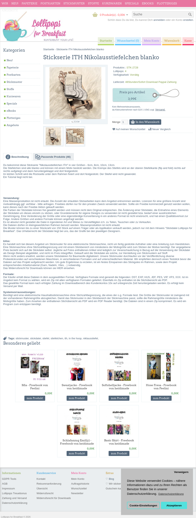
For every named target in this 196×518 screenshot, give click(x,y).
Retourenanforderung (49, 483)
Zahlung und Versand (14, 498)
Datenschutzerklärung (14, 502)
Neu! (14, 3)
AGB (4, 483)
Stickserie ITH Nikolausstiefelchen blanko (80, 49)
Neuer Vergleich (161, 129)
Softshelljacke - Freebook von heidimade (119, 386)
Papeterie (29, 3)
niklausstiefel (90, 338)
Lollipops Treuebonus (14, 493)
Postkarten (50, 3)
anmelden (159, 19)
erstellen (188, 19)
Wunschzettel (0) (128, 40)
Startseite (48, 49)
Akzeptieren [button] (174, 505)
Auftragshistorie (80, 483)
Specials (132, 3)
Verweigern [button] (181, 472)
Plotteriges (167, 3)
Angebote (10, 10)
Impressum (8, 488)
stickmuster (22, 338)
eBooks (148, 3)
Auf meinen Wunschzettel (130, 129)
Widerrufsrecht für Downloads (54, 498)
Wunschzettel (79, 488)
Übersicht (42, 488)
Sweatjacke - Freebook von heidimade (77, 386)
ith (66, 338)
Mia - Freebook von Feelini (35, 386)
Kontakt (41, 478)
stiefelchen (57, 338)
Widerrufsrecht (45, 493)
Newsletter (77, 493)
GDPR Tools (9, 478)
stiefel (45, 338)
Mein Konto (77, 478)
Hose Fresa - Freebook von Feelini (161, 386)
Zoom (77, 122)
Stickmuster (74, 3)
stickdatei (35, 338)
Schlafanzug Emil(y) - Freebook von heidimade (77, 442)
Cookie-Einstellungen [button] (143, 505)
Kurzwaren (112, 3)
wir (5, 3)
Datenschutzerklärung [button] (171, 493)
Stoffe (93, 3)
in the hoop (75, 338)
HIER (60, 268)
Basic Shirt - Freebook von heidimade (119, 442)
